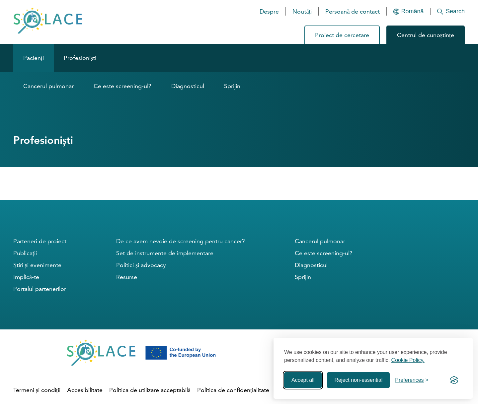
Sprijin (232, 86)
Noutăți (302, 11)
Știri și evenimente (37, 265)
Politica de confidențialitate (233, 390)
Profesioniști (80, 58)
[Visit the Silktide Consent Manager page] (454, 380)
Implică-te (26, 277)
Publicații (25, 253)
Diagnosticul (187, 86)
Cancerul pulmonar (48, 86)
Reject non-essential (358, 380)
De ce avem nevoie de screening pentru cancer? (180, 241)
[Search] (448, 11)
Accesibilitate (85, 390)
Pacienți (33, 58)
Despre (269, 11)
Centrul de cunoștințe (425, 35)
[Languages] (409, 11)
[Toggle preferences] (412, 380)
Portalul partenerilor (39, 289)
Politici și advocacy (141, 265)
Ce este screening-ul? (122, 86)
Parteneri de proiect (39, 241)
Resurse (126, 277)
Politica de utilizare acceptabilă (150, 390)
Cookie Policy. (408, 360)
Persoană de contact (352, 11)
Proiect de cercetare (342, 35)
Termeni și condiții (36, 390)
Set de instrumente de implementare (164, 253)
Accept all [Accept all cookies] (302, 380)
